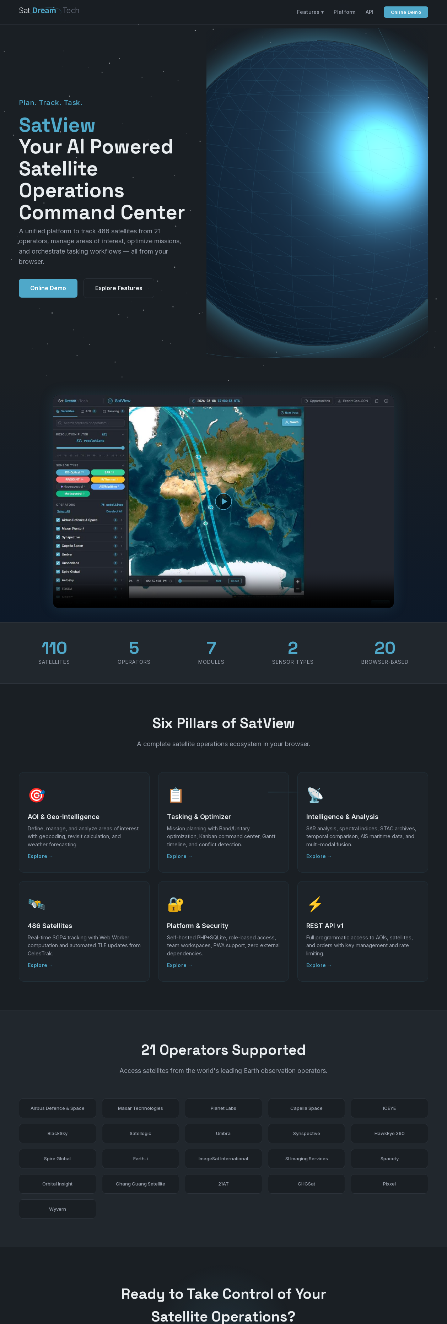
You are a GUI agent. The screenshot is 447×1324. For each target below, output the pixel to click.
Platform (344, 12)
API (370, 12)
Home (329, 1304)
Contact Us (255, 1242)
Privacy (419, 1304)
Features (353, 1304)
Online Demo (406, 12)
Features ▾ (310, 12)
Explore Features (118, 219)
